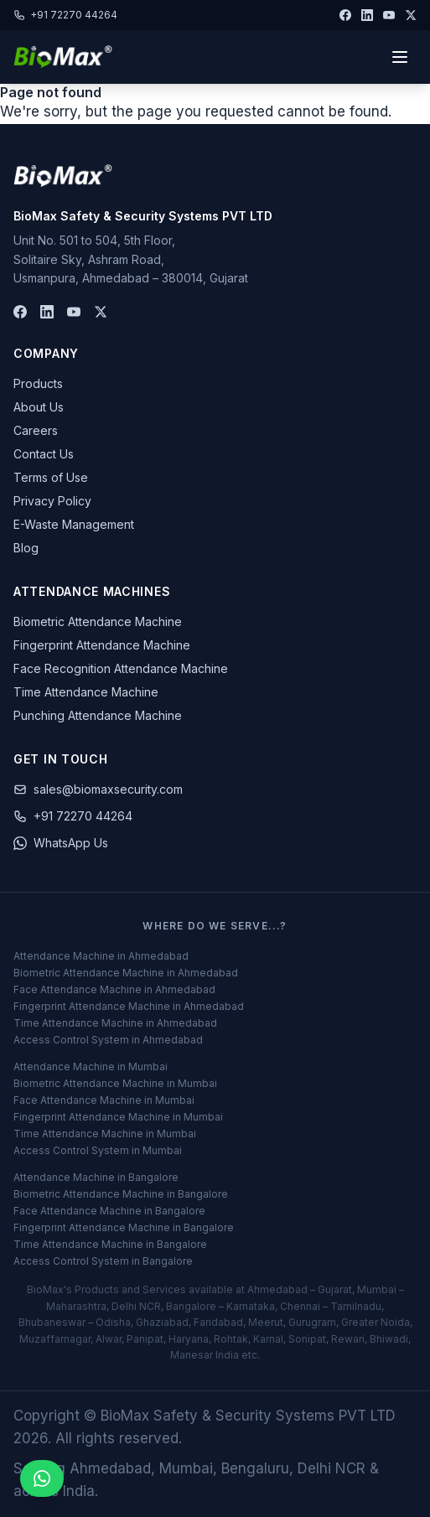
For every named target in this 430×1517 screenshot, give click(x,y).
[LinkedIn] (367, 15)
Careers (35, 430)
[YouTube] (389, 15)
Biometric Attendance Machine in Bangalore (120, 1194)
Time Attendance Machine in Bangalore (110, 1244)
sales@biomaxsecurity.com (98, 789)
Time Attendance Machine (85, 692)
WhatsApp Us (60, 843)
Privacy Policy (52, 501)
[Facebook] (345, 15)
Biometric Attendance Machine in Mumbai (115, 1083)
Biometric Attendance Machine (97, 621)
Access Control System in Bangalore (103, 1261)
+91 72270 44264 (65, 14)
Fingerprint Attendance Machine (101, 645)
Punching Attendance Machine (97, 715)
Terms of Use (50, 477)
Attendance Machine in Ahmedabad (101, 956)
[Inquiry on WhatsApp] (42, 1478)
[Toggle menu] (400, 57)
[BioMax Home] (62, 176)
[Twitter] (411, 15)
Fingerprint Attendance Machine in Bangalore (123, 1227)
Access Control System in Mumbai (97, 1150)
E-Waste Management (73, 524)
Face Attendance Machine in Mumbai (103, 1100)
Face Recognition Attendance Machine (120, 668)
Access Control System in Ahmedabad (108, 1039)
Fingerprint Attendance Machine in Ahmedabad (128, 1006)
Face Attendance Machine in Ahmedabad (114, 989)
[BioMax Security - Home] (62, 57)
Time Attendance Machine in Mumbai (104, 1133)
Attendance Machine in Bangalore (96, 1177)
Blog (26, 548)
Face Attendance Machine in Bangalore (109, 1210)
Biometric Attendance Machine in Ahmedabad (125, 972)
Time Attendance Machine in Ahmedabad (115, 1023)
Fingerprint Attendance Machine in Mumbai (118, 1117)
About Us (38, 407)
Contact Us (43, 454)
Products (38, 383)
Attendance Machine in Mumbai (90, 1066)
